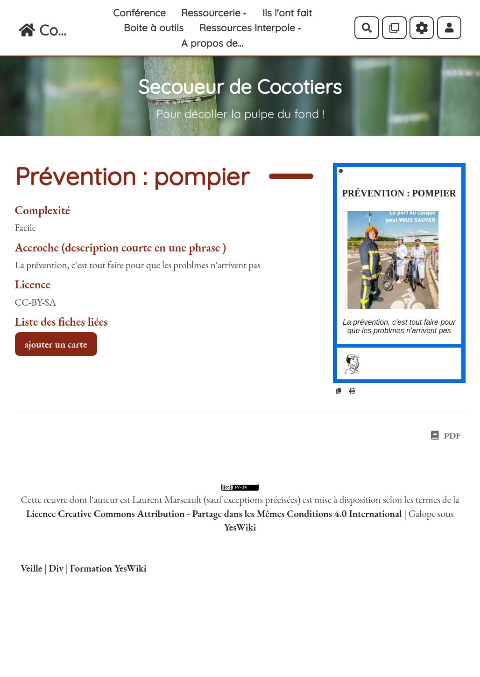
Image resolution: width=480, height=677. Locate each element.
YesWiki (240, 527)
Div (56, 568)
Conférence (139, 13)
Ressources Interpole (250, 27)
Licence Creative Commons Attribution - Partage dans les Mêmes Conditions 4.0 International (214, 513)
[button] (449, 27)
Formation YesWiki (108, 568)
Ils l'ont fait (287, 13)
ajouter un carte (56, 344)
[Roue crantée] (421, 27)
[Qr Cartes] (394, 27)
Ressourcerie (214, 13)
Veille (31, 568)
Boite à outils (154, 27)
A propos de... (212, 43)
